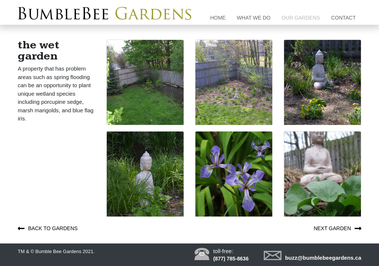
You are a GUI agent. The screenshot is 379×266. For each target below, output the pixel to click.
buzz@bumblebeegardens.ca (323, 258)
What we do (253, 18)
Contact (343, 18)
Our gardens (300, 18)
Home (220, 17)
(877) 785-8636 (231, 259)
